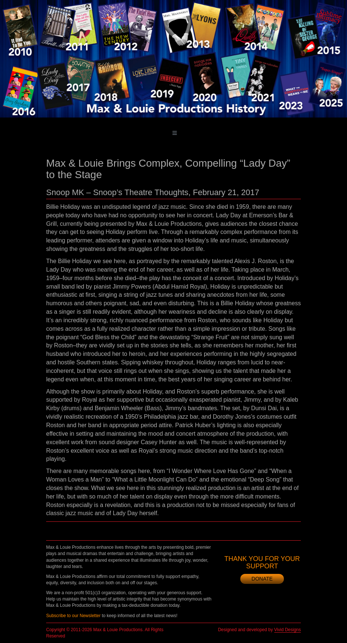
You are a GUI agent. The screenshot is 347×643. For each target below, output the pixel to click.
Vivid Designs (287, 629)
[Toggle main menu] (174, 133)
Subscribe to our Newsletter (73, 615)
